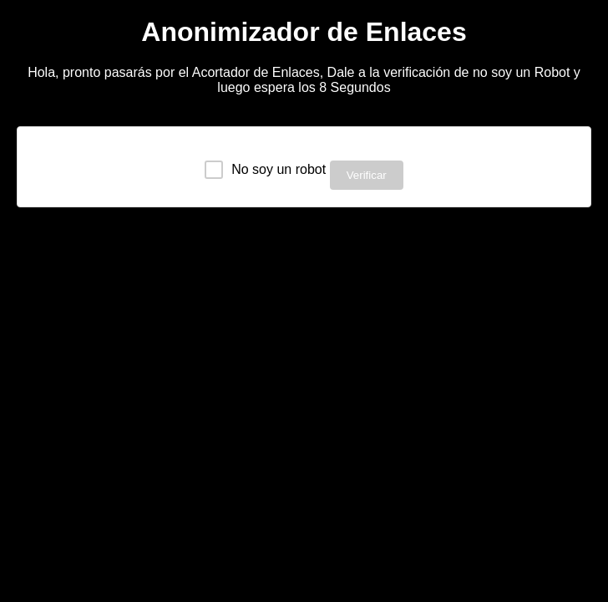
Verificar (367, 175)
